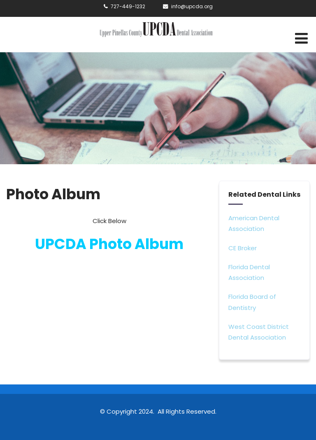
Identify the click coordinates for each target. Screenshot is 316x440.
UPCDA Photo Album (109, 244)
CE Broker (242, 248)
